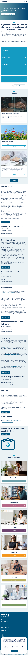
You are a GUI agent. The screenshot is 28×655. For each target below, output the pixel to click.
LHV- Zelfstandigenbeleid (6, 418)
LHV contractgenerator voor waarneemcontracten (11, 420)
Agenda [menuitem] (3, 634)
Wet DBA (4, 79)
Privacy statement (21, 654)
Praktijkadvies (5, 50)
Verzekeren (5, 72)
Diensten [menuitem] (3, 633)
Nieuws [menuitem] (3, 635)
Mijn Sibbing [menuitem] (4, 636)
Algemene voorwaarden (12, 654)
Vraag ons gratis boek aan (7, 14)
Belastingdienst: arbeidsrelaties (7, 422)
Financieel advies (6, 57)
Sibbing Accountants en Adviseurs (7, 292)
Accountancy (5, 64)
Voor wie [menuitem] (3, 631)
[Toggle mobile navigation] (26, 1)
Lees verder (13, 180)
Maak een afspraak (18, 85)
